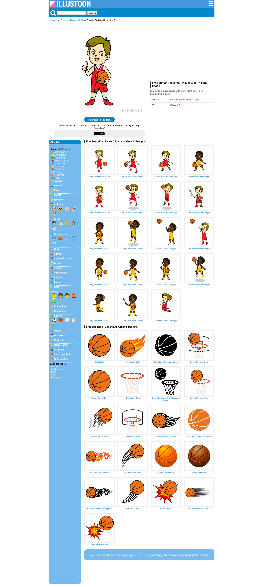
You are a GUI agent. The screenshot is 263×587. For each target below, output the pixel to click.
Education (60, 306)
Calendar (60, 152)
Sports (58, 315)
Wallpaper (56, 369)
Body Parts (60, 345)
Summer (59, 175)
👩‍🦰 (73, 295)
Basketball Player (78, 20)
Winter (58, 180)
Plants (57, 195)
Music (57, 330)
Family (54, 291)
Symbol (65, 354)
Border (55, 366)
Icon (56, 354)
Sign (53, 374)
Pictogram (56, 377)
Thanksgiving (62, 160)
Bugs (57, 249)
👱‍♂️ (54, 300)
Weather (59, 199)
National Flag (61, 359)
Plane (57, 282)
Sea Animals (61, 234)
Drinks (58, 263)
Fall (57, 178)
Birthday (59, 166)
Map (53, 372)
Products (59, 349)
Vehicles (59, 277)
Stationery (60, 311)
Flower (58, 190)
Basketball (65, 20)
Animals (58, 204)
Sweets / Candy (63, 258)
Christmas (60, 155)
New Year (60, 169)
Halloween (60, 157)
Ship (56, 287)
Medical (58, 340)
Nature (58, 185)
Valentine (60, 163)
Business (59, 335)
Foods (57, 253)
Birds (57, 219)
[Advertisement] (182, 52)
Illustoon (53, 20)
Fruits (57, 268)
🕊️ (54, 228)
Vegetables (60, 272)
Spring (58, 172)
